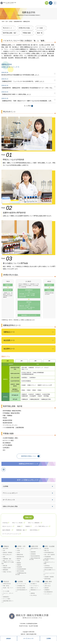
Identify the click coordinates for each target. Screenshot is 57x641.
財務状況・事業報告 (7, 552)
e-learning (4, 522)
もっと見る (28, 105)
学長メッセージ (20, 548)
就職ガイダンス (34, 587)
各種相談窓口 (6, 596)
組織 (4, 556)
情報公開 (5, 565)
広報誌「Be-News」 (7, 571)
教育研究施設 (47, 578)
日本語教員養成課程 (21, 569)
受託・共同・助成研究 (49, 554)
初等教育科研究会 (48, 567)
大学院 (18, 560)
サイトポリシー (48, 594)
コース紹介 (39, 28)
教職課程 (19, 562)
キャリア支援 (35, 581)
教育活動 (46, 548)
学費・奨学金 (6, 585)
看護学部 (19, 558)
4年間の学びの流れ (24, 28)
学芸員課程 (19, 567)
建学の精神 (5, 548)
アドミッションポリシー (10, 493)
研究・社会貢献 (49, 546)
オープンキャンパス (28, 638)
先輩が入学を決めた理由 (10, 506)
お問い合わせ (47, 585)
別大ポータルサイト (7, 526)
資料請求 (8, 638)
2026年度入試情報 (21, 587)
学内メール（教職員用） (34, 522)
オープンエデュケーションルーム (10, 533)
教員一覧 (39, 33)
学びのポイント (7, 28)
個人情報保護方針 (48, 591)
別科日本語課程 (20, 571)
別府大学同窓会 (34, 530)
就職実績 (33, 593)
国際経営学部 (20, 554)
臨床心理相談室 (6, 530)
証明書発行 (47, 589)
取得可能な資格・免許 (9, 33)
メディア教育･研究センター (41, 526)
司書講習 (27, 526)
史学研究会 (47, 565)
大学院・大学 (21, 546)
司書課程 (19, 564)
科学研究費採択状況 (49, 552)
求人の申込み (34, 595)
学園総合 (6, 546)
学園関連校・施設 (20, 530)
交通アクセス (47, 583)
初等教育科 (33, 554)
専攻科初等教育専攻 (35, 556)
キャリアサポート (35, 585)
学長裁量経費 (47, 556)
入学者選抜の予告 (21, 585)
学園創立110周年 (7, 567)
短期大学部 (34, 546)
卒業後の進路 (27, 33)
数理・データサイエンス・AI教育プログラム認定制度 (8, 562)
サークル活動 (6, 591)
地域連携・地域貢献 (49, 576)
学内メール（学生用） (17, 522)
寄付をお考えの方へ (7, 554)
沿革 (4, 550)
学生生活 (6, 581)
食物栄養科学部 (18, 21)
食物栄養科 (33, 551)
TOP (3, 21)
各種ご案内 (48, 581)
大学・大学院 (8, 21)
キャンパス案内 (6, 598)
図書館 (19, 526)
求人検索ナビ (34, 583)
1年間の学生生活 (7, 583)
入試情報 (48, 638)
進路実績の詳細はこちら (28, 456)
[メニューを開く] (55, 3)
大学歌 (18, 550)
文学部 (18, 552)
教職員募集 (5, 569)
